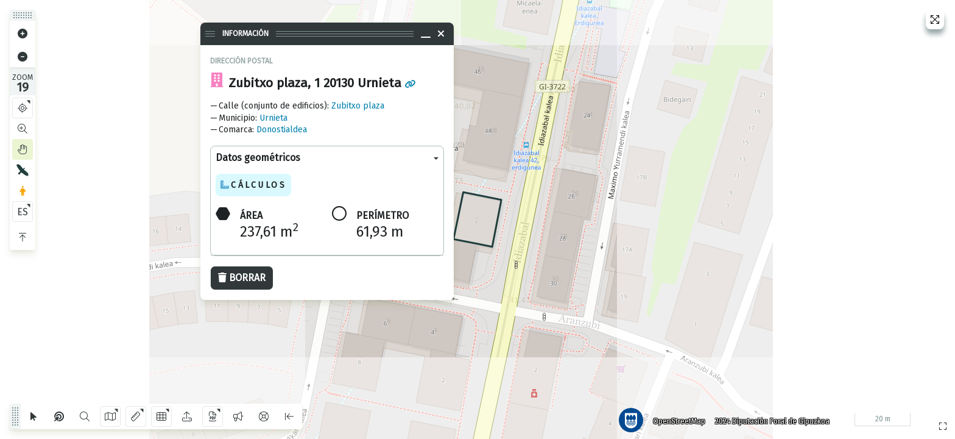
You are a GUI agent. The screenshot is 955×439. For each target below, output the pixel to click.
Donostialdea (281, 129)
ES (22, 212)
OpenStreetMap (675, 417)
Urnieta (273, 118)
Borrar (242, 278)
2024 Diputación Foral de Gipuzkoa (768, 417)
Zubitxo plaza (357, 106)
